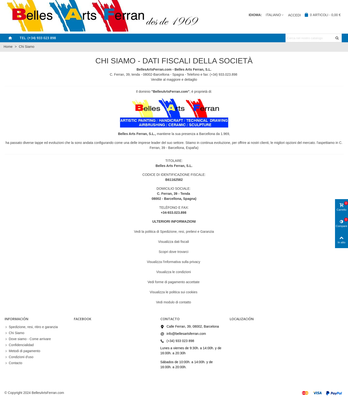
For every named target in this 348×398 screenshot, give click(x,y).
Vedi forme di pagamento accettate (173, 282)
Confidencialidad (19, 345)
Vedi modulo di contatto (174, 302)
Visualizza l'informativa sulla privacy (174, 262)
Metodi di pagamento (22, 351)
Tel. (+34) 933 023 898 (37, 38)
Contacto (13, 363)
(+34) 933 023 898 (180, 341)
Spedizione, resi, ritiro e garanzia (31, 327)
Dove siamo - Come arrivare (28, 339)
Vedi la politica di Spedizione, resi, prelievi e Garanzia (174, 231)
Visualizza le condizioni (174, 272)
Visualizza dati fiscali (174, 242)
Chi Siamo (15, 333)
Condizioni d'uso (19, 357)
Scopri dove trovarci (174, 252)
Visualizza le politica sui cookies (174, 292)
